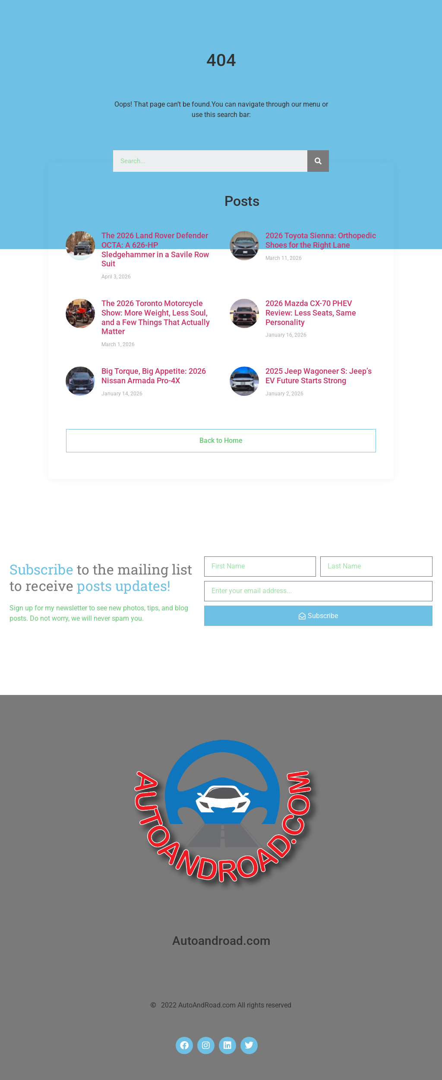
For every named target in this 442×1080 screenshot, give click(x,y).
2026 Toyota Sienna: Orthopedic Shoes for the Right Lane (320, 240)
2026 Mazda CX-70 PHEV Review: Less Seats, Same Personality (310, 312)
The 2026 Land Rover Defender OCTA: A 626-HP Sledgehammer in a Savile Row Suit (155, 249)
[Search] (318, 161)
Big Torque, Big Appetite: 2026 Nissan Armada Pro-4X (153, 375)
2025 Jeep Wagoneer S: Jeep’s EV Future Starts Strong (318, 375)
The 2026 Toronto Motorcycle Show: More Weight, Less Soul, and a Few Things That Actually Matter (155, 317)
